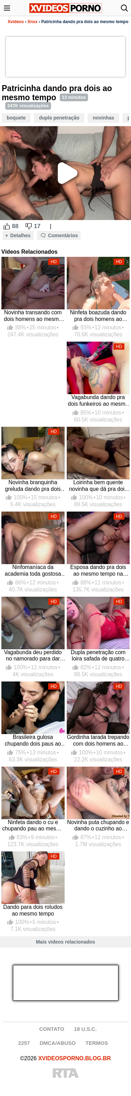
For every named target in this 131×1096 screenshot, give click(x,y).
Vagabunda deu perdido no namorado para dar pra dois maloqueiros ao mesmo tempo (33, 655)
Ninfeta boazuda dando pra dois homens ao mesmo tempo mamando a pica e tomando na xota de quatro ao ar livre (98, 315)
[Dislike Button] (28, 226)
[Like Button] (6, 226)
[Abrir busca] (124, 8)
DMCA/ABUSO (57, 1043)
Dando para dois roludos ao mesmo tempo (33, 910)
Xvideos (16, 21)
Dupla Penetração (59, 118)
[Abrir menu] (7, 8)
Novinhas (103, 118)
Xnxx (33, 21)
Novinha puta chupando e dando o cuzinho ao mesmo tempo (98, 825)
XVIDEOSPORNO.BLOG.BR (74, 1058)
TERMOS (97, 1043)
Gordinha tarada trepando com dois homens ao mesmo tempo (98, 740)
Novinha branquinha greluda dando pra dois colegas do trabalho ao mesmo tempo (33, 485)
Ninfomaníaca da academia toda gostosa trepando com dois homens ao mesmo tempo (32, 570)
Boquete (16, 118)
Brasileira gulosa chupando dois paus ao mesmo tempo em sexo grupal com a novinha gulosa (33, 740)
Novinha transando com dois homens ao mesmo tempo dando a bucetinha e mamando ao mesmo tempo (33, 315)
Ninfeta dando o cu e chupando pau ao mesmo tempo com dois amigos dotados (33, 825)
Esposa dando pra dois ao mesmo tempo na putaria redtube (98, 570)
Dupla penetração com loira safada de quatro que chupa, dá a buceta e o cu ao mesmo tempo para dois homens (98, 655)
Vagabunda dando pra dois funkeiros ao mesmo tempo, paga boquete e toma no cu (98, 400)
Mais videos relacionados (65, 942)
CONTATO (51, 1029)
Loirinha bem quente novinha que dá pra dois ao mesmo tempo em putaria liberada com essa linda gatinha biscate (98, 485)
